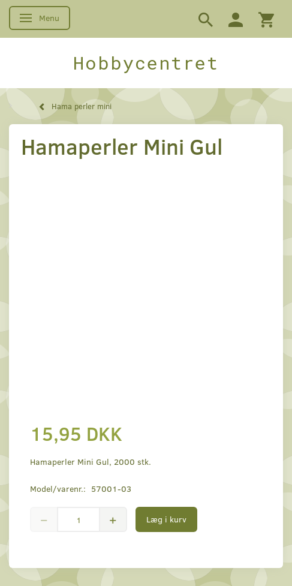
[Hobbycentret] (146, 63)
